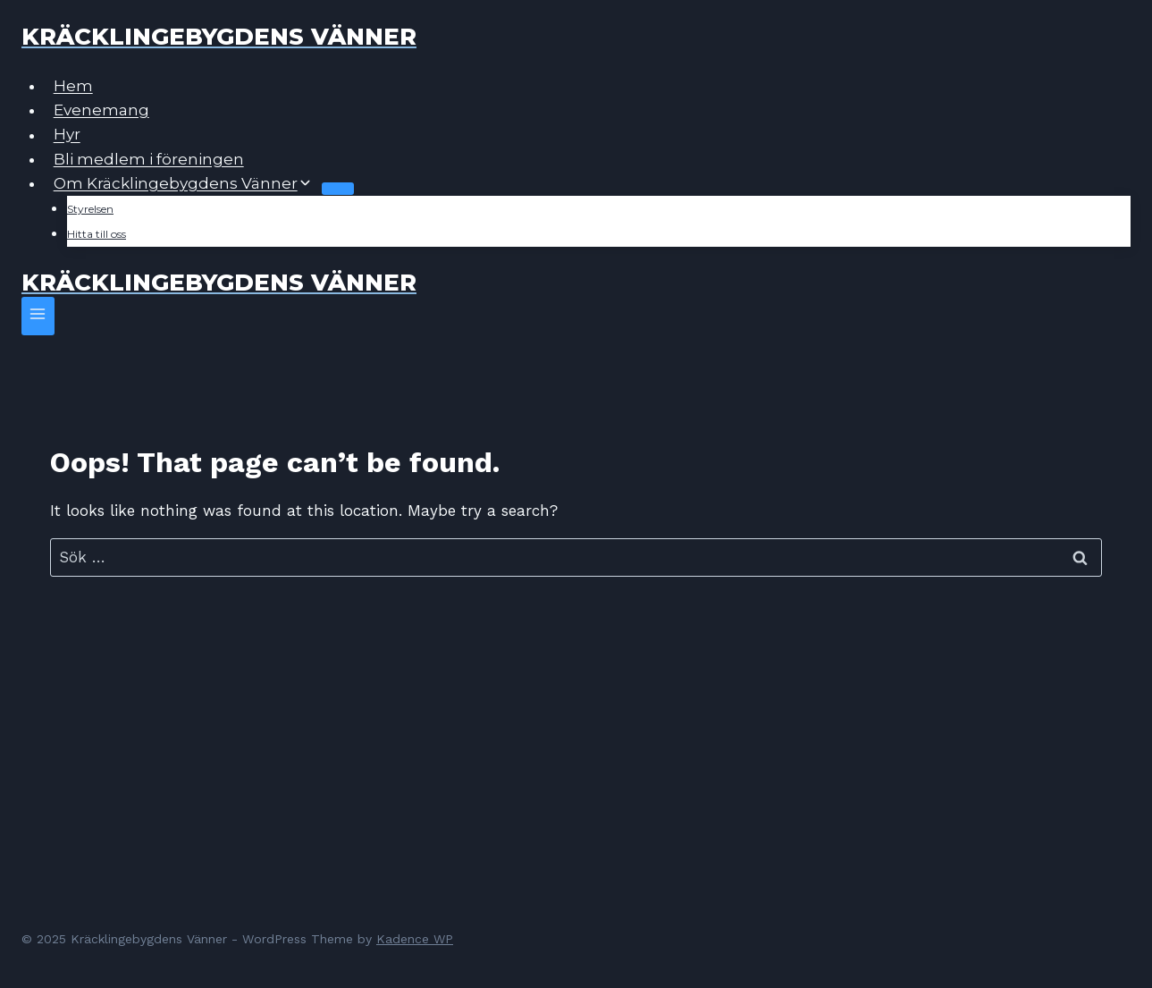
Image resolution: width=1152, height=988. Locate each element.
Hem (73, 86)
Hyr (67, 135)
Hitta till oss (96, 234)
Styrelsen (90, 208)
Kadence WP (414, 939)
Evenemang (101, 110)
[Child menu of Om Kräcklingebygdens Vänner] (338, 188)
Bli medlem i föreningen (149, 159)
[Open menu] (38, 316)
